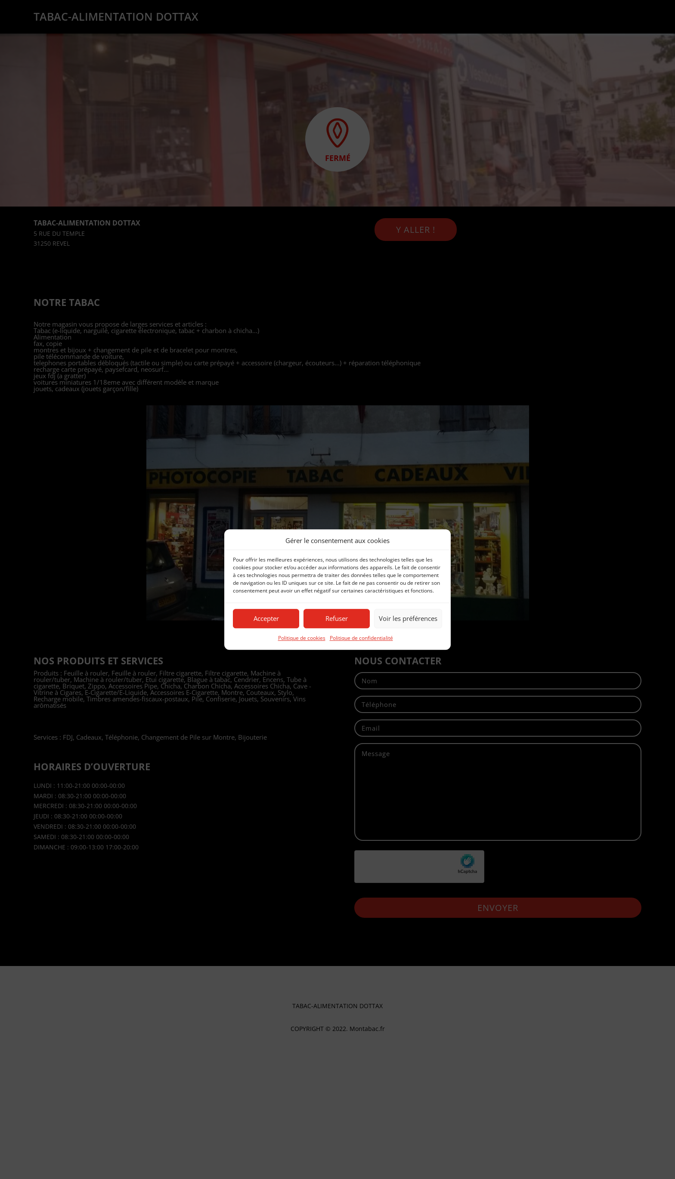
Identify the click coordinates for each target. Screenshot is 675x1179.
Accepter (266, 618)
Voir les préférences (408, 618)
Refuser (336, 618)
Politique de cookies (301, 638)
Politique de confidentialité (361, 638)
